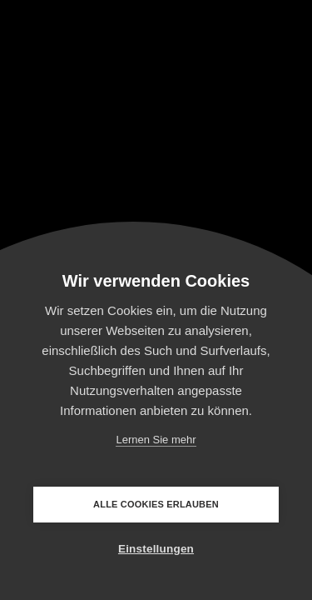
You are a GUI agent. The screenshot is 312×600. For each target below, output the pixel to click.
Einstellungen (156, 548)
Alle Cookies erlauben (156, 504)
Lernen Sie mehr (156, 439)
